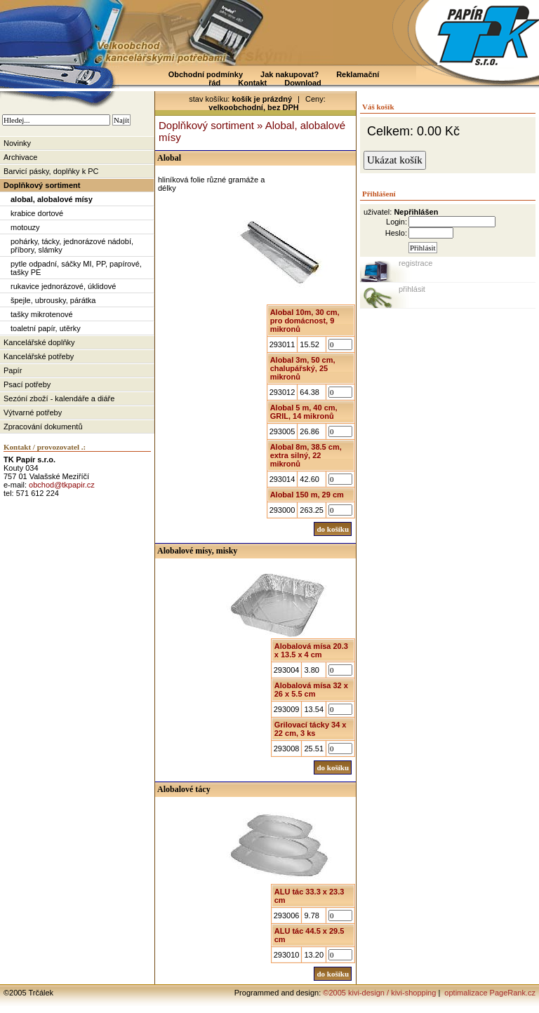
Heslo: (396, 233)
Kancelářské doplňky (39, 342)
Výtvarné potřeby (33, 412)
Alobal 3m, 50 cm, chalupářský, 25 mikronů (302, 368)
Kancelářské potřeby (39, 356)
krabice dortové (37, 213)
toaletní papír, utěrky (46, 328)
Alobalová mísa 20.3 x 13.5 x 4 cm (311, 650)
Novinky (17, 143)
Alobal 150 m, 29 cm (307, 494)
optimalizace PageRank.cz (488, 992)
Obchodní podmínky (205, 74)
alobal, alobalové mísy (52, 199)
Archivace (20, 157)
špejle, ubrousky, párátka (53, 300)
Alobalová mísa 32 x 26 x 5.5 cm (311, 689)
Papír (13, 370)
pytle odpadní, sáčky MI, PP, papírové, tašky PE (76, 268)
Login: (396, 221)
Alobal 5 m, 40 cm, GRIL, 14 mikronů (304, 411)
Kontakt (252, 83)
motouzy (25, 227)
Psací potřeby (27, 384)
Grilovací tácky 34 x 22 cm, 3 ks (310, 728)
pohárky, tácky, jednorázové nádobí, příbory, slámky (72, 245)
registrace (415, 263)
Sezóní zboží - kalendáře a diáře (59, 398)
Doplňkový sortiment (42, 185)
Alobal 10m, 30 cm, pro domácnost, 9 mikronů (305, 320)
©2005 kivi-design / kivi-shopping (379, 992)
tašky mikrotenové (42, 314)
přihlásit (412, 289)
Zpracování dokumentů (43, 426)
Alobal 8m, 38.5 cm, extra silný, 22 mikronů (306, 455)
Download (302, 83)
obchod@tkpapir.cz (62, 485)
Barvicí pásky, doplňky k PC (51, 171)
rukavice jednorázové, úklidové (63, 286)
